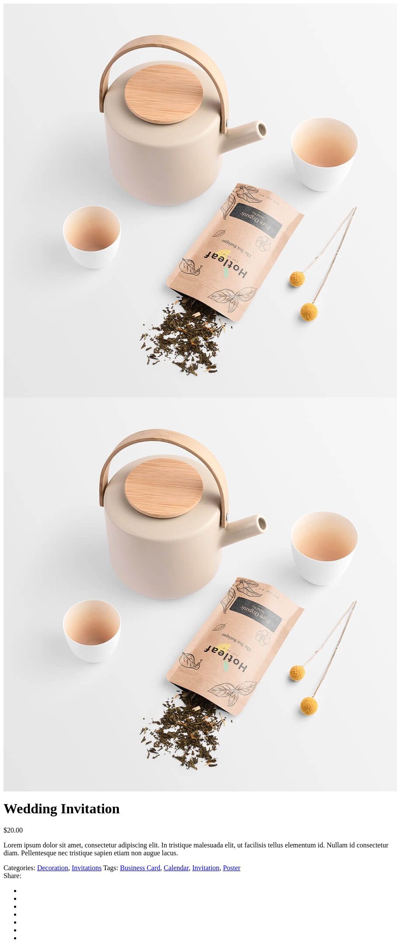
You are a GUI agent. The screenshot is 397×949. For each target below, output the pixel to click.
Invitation (205, 868)
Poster (231, 868)
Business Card (140, 868)
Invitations (86, 868)
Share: (12, 875)
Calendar (176, 868)
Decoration (52, 868)
